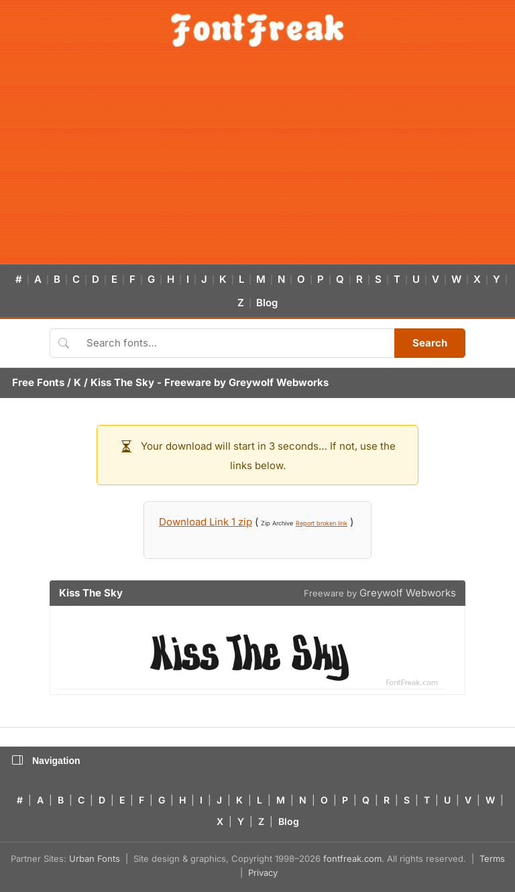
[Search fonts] (235, 343)
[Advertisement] (257, 163)
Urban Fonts (94, 858)
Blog (267, 302)
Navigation (46, 761)
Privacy (263, 872)
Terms (492, 858)
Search (429, 342)
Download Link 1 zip (205, 521)
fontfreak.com (352, 858)
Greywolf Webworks (279, 382)
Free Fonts (38, 382)
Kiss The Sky (122, 382)
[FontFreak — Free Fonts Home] (257, 30)
